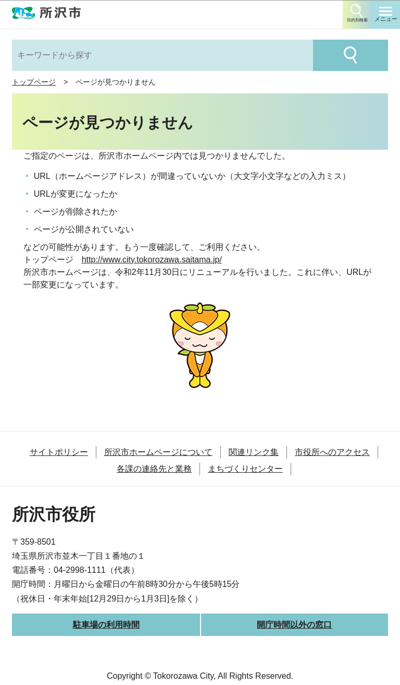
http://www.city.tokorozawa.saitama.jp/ (152, 259)
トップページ (34, 82)
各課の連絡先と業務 (154, 468)
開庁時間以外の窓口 (294, 624)
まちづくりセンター (245, 468)
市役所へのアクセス (332, 452)
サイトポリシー (59, 452)
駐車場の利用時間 (106, 624)
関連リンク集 (254, 452)
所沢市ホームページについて (158, 452)
